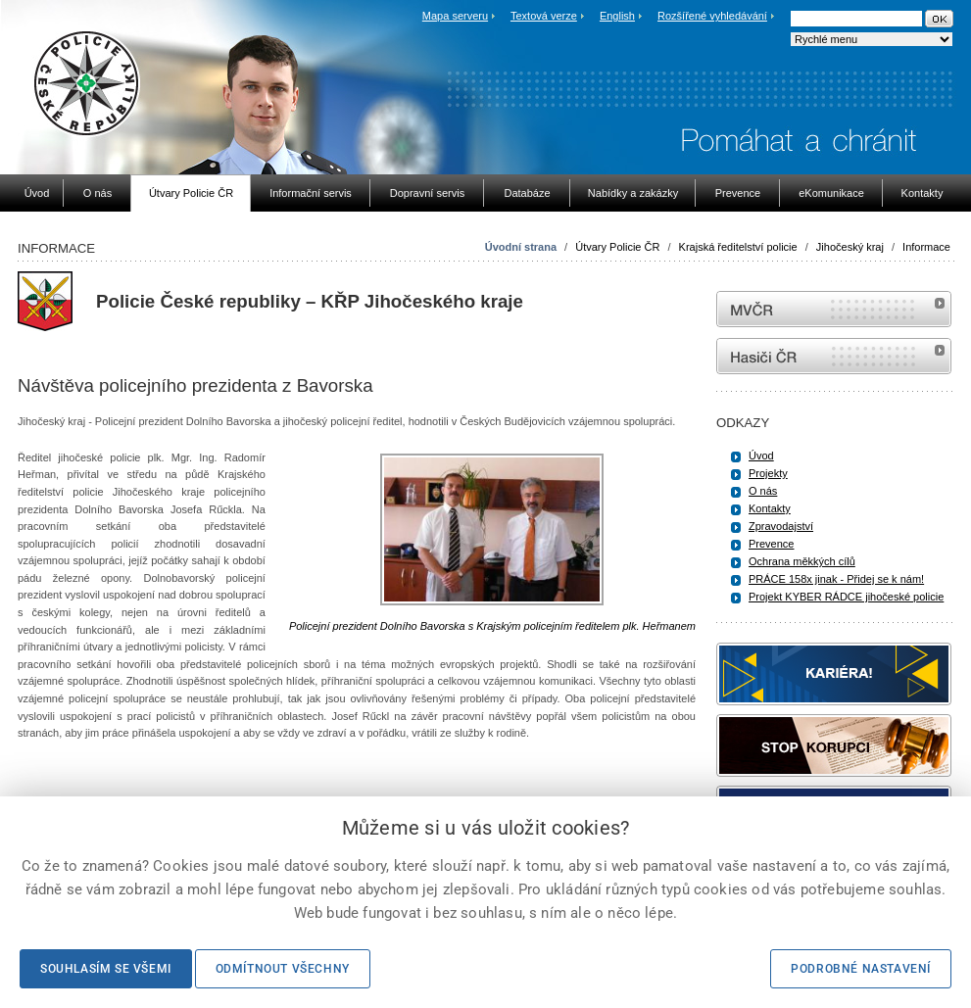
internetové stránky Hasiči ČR (833, 356)
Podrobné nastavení (861, 969)
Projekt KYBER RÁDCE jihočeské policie (846, 596)
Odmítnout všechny (283, 969)
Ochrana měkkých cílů (802, 561)
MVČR (833, 309)
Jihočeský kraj (850, 247)
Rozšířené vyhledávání (712, 16)
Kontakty (770, 508)
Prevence (771, 544)
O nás (763, 491)
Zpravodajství (781, 526)
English (617, 16)
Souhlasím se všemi (105, 969)
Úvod (761, 455)
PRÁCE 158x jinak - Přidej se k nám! (836, 579)
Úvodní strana (521, 247)
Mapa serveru (455, 16)
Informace (926, 247)
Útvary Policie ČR (617, 247)
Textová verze (543, 16)
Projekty (768, 473)
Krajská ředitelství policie (738, 247)
